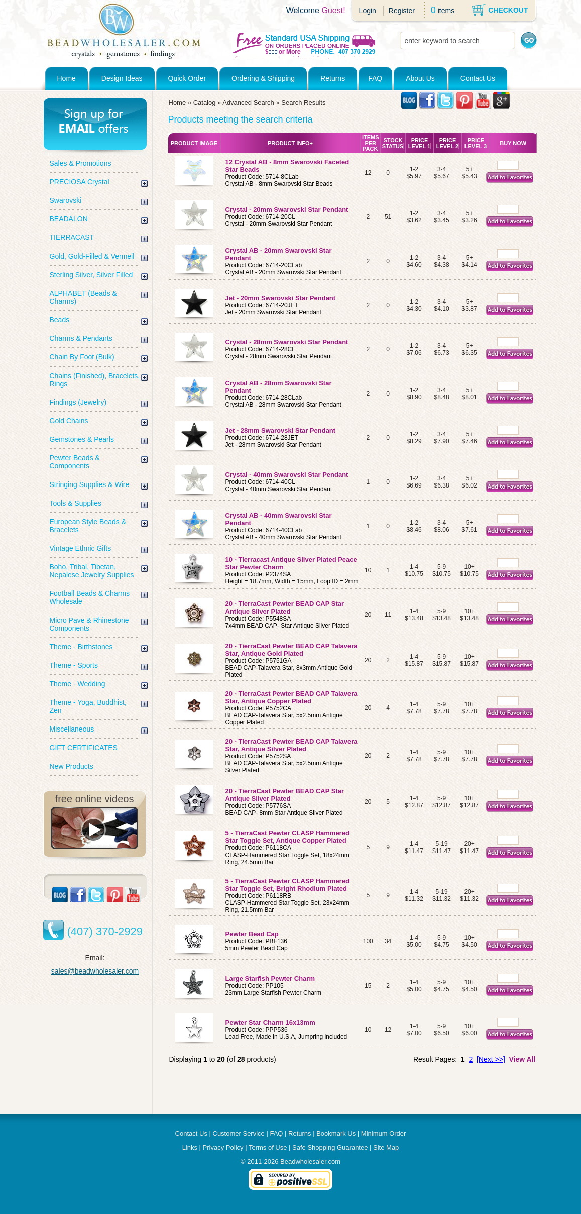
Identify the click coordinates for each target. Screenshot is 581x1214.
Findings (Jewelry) (78, 402)
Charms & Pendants (81, 338)
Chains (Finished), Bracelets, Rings (95, 380)
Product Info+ (290, 143)
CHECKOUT (508, 10)
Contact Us (477, 78)
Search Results (303, 102)
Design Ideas (122, 78)
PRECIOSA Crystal (79, 182)
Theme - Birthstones (81, 647)
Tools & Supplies (76, 503)
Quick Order (187, 78)
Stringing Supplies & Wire (90, 484)
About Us (420, 78)
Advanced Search (248, 102)
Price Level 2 (447, 143)
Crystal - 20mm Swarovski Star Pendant (286, 209)
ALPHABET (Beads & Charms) (83, 297)
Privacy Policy (223, 1147)
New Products (71, 766)
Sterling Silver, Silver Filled (91, 275)
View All (522, 1059)
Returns (332, 78)
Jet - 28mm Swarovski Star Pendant (280, 430)
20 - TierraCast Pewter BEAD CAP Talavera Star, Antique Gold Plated (291, 649)
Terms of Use (268, 1147)
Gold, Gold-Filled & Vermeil (92, 256)
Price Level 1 (419, 143)
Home (66, 78)
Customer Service (239, 1133)
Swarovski (66, 200)
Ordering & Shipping (263, 78)
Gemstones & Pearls (82, 439)
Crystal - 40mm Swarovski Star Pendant (286, 474)
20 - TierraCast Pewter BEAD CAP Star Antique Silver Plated (284, 607)
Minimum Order (383, 1133)
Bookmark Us (336, 1133)
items (446, 11)
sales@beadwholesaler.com (95, 971)
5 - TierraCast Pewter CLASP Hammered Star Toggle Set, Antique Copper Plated (287, 836)
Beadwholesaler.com (310, 1161)
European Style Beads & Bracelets (88, 526)
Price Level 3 (475, 143)
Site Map (386, 1147)
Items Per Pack (370, 143)
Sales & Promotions (80, 163)
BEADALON (69, 219)
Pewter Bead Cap (252, 934)
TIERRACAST (72, 237)
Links (189, 1147)
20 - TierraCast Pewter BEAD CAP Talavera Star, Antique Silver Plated (291, 745)
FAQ (375, 78)
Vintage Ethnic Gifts (80, 548)
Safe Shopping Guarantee (330, 1147)
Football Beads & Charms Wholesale (90, 597)
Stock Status (392, 143)
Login (367, 11)
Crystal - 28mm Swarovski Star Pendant (286, 342)
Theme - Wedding (77, 684)
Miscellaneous (72, 729)
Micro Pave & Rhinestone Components (89, 624)
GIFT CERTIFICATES (84, 748)
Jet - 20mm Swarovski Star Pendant (280, 298)
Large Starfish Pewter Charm (270, 978)
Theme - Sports (74, 665)
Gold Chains (69, 421)
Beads (60, 320)
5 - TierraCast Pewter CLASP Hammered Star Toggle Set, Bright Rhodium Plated (287, 884)
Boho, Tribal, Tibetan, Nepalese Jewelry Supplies (92, 571)
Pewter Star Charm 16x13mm (270, 1022)
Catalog (204, 102)
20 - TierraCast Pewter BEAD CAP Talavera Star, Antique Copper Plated (291, 697)
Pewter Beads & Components (75, 462)
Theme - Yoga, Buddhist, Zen (88, 706)
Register (402, 11)
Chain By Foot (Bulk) (82, 357)
